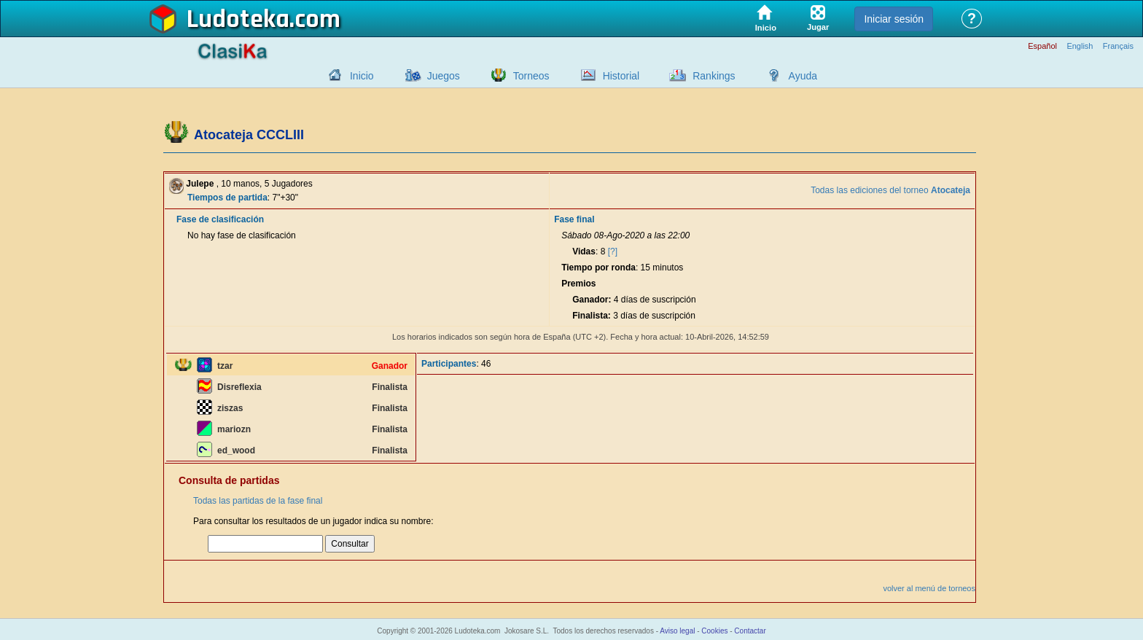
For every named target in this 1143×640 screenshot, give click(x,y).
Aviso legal (677, 631)
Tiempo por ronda (598, 267)
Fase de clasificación (220, 219)
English (1079, 46)
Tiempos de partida (227, 197)
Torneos (531, 76)
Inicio (362, 76)
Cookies (714, 631)
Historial (621, 76)
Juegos (443, 76)
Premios (578, 283)
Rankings (714, 76)
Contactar (749, 631)
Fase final (574, 219)
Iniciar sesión (894, 19)
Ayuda (803, 76)
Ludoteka (238, 20)
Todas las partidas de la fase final (257, 501)
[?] (612, 251)
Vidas (584, 251)
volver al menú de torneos (929, 588)
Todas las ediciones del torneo (890, 190)
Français (1118, 46)
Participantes (448, 364)
